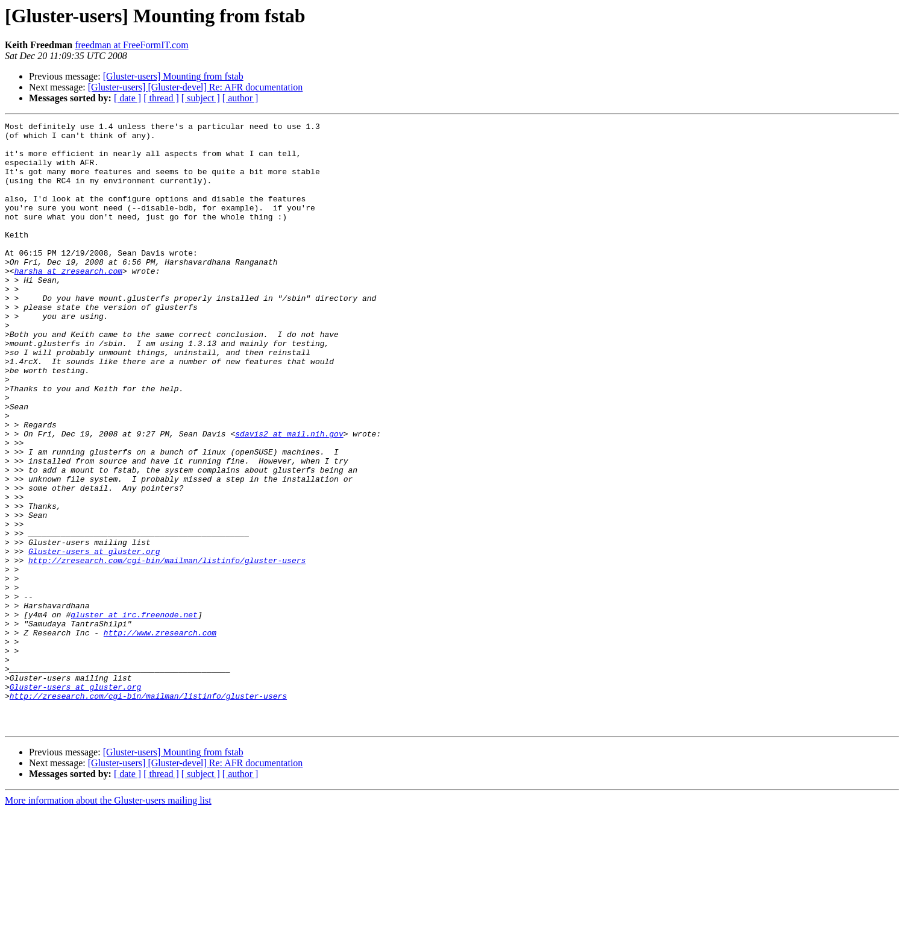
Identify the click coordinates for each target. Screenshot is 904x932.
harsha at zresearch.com (68, 301)
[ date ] (127, 98)
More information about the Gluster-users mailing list (108, 921)
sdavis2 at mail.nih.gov (289, 496)
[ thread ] (161, 98)
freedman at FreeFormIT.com (132, 45)
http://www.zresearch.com (160, 735)
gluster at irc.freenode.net (134, 713)
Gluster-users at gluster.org (94, 637)
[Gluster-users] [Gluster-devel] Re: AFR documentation (195, 87)
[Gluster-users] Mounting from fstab (173, 76)
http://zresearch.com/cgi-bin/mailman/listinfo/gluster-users (167, 648)
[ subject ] (200, 98)
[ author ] (240, 98)
